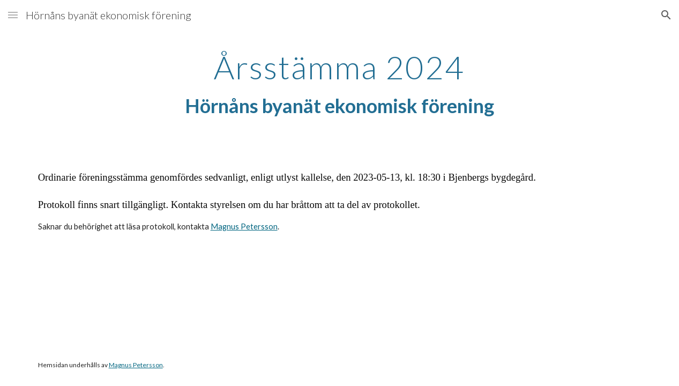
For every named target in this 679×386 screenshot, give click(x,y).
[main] (339, 84)
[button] (13, 14)
